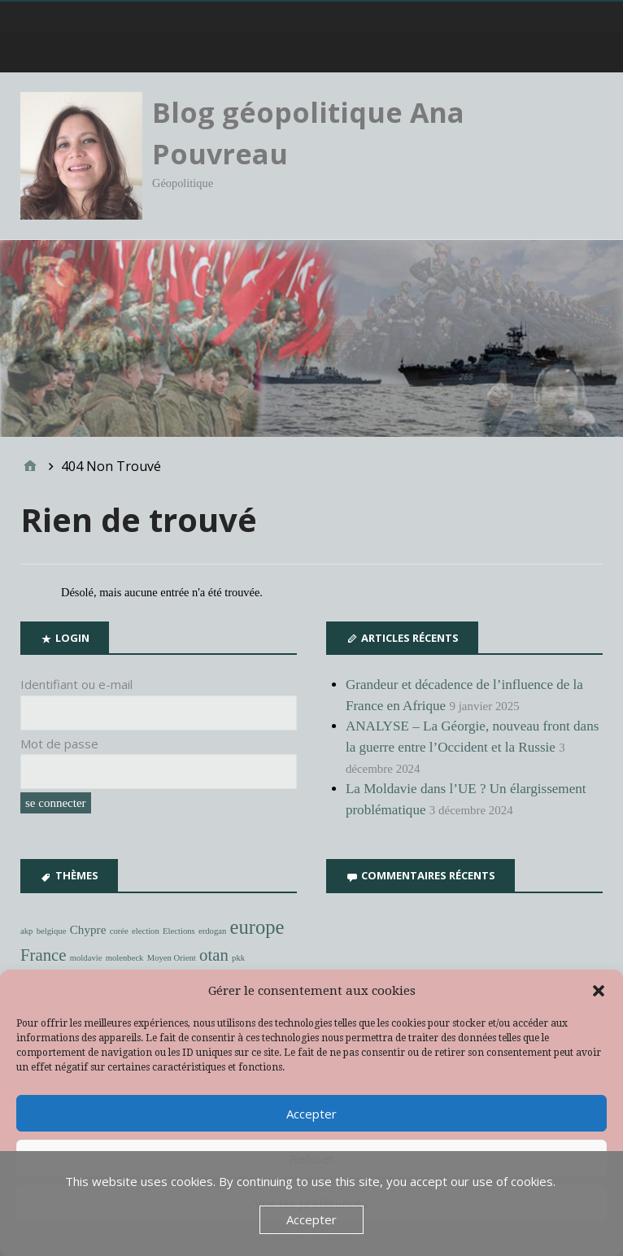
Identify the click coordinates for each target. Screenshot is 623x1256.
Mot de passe (59, 743)
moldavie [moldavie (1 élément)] (86, 957)
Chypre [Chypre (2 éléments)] (88, 929)
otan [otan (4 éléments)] (214, 955)
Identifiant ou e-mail (76, 684)
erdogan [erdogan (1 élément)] (212, 931)
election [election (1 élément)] (145, 931)
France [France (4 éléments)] (43, 955)
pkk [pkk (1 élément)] (238, 957)
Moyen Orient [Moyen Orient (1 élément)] (171, 957)
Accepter (311, 1114)
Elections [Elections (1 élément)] (179, 931)
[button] (598, 991)
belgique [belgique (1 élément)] (52, 931)
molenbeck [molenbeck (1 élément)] (125, 957)
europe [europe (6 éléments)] (257, 927)
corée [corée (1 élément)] (119, 931)
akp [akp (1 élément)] (26, 931)
